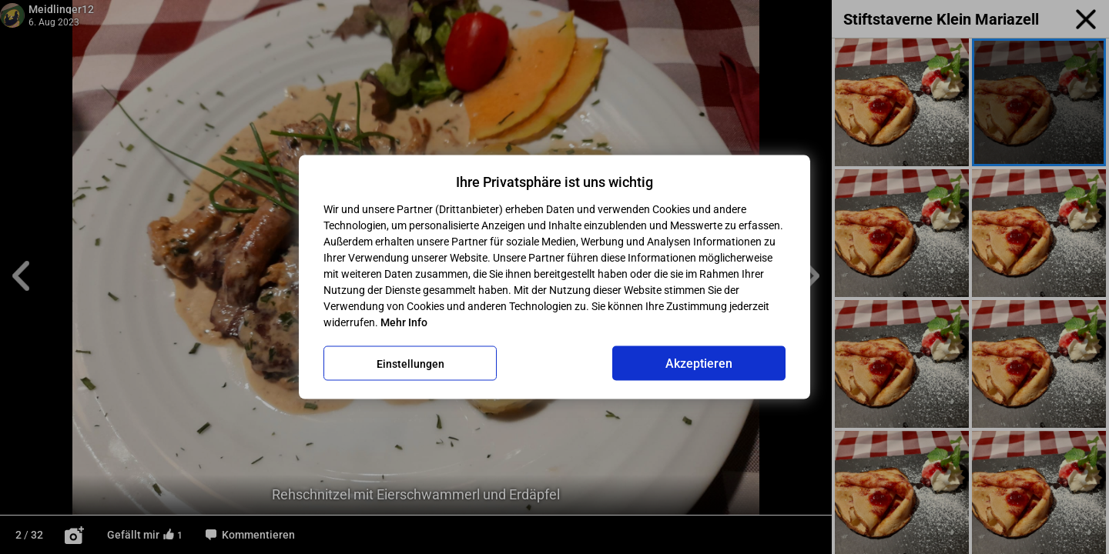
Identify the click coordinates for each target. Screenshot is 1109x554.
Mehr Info (403, 322)
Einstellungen (410, 363)
